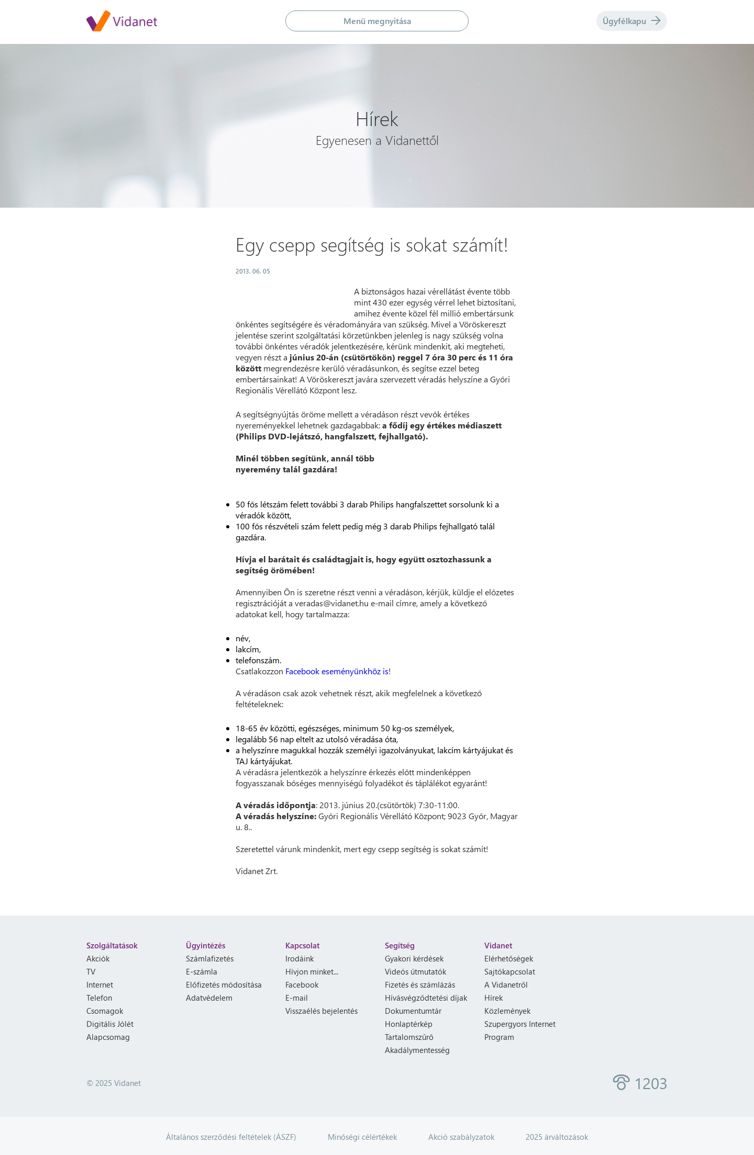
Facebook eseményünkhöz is (337, 670)
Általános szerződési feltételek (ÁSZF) (231, 1136)
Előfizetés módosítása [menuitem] (224, 984)
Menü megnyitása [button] (377, 20)
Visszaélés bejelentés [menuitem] (321, 1010)
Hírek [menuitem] (493, 997)
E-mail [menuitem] (296, 997)
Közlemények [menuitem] (507, 1010)
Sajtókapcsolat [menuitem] (509, 971)
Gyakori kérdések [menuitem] (414, 958)
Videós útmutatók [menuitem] (415, 971)
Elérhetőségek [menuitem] (508, 958)
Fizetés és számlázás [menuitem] (420, 984)
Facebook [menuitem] (301, 984)
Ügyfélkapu (632, 20)
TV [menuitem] (90, 971)
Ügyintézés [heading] (205, 945)
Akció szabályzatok (461, 1136)
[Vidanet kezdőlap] (121, 21)
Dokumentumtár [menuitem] (413, 1010)
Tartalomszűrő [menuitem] (409, 1037)
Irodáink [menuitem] (299, 958)
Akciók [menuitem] (97, 958)
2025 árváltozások (557, 1136)
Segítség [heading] (400, 945)
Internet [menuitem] (99, 984)
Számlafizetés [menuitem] (210, 958)
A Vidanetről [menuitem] (506, 984)
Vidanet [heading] (498, 945)
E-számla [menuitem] (201, 971)
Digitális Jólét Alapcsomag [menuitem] (110, 1030)
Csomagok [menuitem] (104, 1010)
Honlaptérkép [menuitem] (409, 1023)
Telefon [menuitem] (99, 997)
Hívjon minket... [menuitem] (311, 971)
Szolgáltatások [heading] (112, 945)
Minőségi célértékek (362, 1136)
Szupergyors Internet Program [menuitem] (520, 1030)
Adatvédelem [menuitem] (209, 997)
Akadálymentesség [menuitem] (417, 1050)
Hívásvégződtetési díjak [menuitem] (426, 997)
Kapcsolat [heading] (302, 945)
